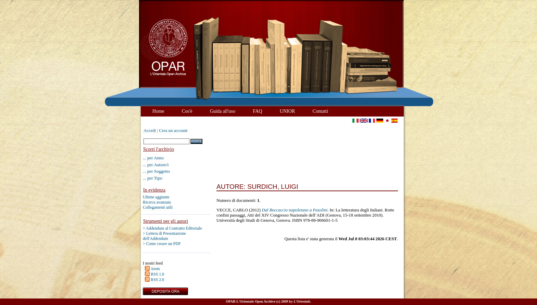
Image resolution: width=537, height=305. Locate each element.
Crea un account (173, 130)
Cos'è (187, 111)
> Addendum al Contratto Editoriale (172, 228)
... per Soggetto (156, 171)
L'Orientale (302, 301)
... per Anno (153, 157)
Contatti (320, 111)
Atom (155, 268)
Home (158, 111)
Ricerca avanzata (157, 202)
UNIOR (287, 111)
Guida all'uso (222, 111)
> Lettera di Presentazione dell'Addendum (164, 236)
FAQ (257, 111)
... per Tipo (152, 178)
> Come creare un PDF (162, 243)
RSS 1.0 (157, 274)
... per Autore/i (155, 164)
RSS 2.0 (157, 279)
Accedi (149, 130)
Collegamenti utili (158, 207)
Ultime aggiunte (156, 197)
